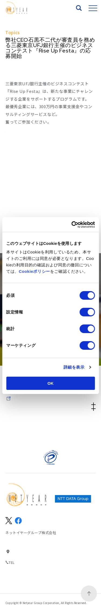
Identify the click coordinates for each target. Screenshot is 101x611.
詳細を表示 (74, 367)
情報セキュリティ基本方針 (28, 429)
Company (50, 406)
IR (50, 396)
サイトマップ (28, 422)
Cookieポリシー (34, 271)
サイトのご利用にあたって (73, 422)
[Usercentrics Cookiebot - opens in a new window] (72, 224)
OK (50, 383)
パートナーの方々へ (28, 436)
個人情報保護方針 (73, 429)
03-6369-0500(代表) (32, 562)
